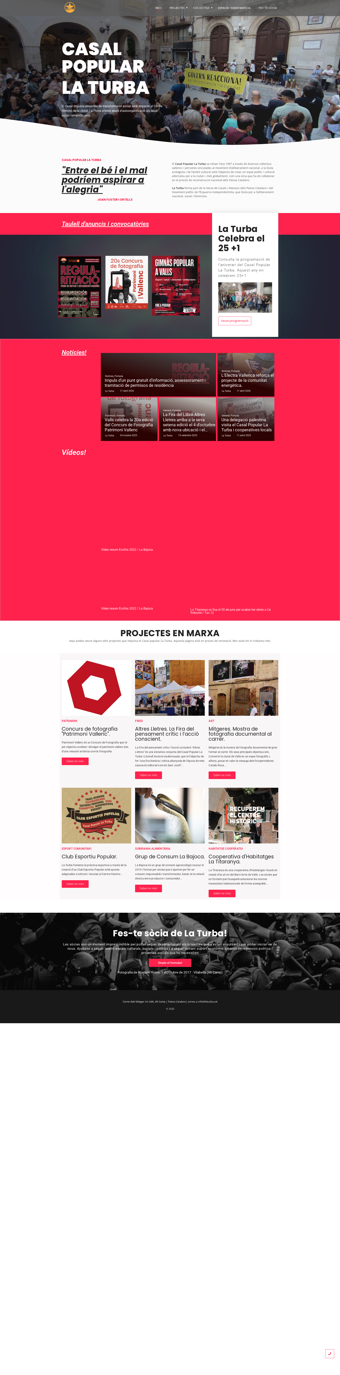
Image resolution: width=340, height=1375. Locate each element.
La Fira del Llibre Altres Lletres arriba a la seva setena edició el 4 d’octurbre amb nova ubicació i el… (189, 421)
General (167, 409)
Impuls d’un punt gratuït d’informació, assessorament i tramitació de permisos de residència (155, 382)
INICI (158, 7)
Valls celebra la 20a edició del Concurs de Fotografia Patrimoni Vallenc (129, 424)
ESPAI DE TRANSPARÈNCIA (234, 7)
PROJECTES (178, 7)
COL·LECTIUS (202, 7)
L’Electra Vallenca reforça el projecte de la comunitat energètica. (247, 379)
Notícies (109, 375)
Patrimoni (110, 414)
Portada (119, 375)
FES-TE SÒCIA (268, 7)
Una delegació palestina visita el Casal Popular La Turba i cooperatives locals (246, 424)
